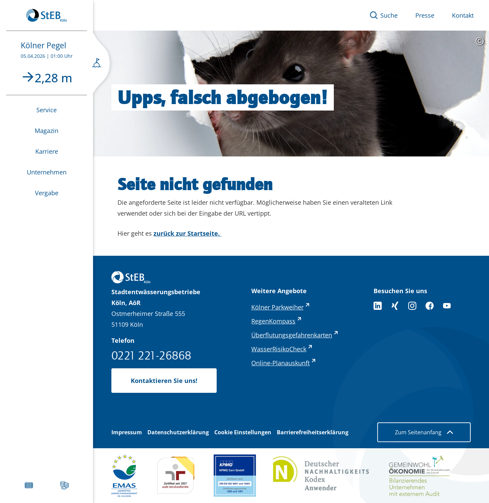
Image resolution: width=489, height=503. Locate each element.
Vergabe (46, 193)
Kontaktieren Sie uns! (164, 380)
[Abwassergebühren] (64, 485)
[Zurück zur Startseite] (46, 15)
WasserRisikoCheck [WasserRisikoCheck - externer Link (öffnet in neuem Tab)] (278, 349)
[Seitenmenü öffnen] (101, 64)
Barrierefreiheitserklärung (312, 432)
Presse (424, 15)
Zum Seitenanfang (424, 432)
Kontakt (463, 15)
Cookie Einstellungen (242, 432)
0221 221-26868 (151, 355)
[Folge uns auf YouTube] (447, 306)
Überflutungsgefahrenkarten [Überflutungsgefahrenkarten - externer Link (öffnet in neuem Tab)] (291, 335)
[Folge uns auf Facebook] (429, 306)
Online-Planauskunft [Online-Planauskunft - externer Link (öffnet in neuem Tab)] (280, 363)
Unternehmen (47, 172)
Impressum (126, 432)
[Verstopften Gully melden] (29, 485)
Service (46, 110)
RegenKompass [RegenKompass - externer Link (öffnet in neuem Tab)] (273, 321)
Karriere (46, 151)
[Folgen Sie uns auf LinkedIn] (378, 306)
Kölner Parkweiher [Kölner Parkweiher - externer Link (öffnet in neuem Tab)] (277, 307)
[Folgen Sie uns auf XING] (395, 306)
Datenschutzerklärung (178, 432)
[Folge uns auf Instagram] (412, 306)
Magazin (46, 131)
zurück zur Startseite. (187, 233)
